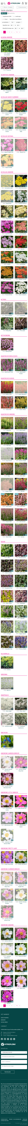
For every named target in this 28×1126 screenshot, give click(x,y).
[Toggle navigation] (2, 3)
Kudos (11, 378)
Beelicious (13, 356)
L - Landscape (17, 16)
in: (15, 25)
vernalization (5, 22)
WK (12, 25)
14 (16, 32)
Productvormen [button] (22, 7)
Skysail (10, 136)
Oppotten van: (6, 25)
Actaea (3, 299)
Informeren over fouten (6, 1123)
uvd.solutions (24, 1124)
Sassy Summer (13, 97)
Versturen (8, 1072)
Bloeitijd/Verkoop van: (8, 28)
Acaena (3, 37)
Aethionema (5, 335)
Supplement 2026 (7, 16)
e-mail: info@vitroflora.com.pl (9, 1035)
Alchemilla (5, 654)
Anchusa (4, 732)
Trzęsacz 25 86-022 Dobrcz (8, 1032)
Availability (11, 13)
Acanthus (4, 75)
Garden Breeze (13, 753)
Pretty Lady (12, 848)
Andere (9, 37)
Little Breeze (13, 792)
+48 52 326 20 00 (6, 1034)
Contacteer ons (5, 1120)
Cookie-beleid (4, 1119)
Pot (12, 22)
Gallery (4, 13)
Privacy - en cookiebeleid (15, 1119)
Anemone (4, 753)
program (18, 22)
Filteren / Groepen (7, 7)
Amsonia (4, 674)
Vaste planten (4, 1017)
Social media (4, 1022)
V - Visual (5, 19)
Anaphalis (5, 695)
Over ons (25, 1119)
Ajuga (3, 542)
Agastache (5, 356)
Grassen (3, 1020)
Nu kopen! (24, 1120)
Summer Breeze (14, 869)
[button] (23, 3)
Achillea (4, 97)
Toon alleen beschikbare (16, 19)
